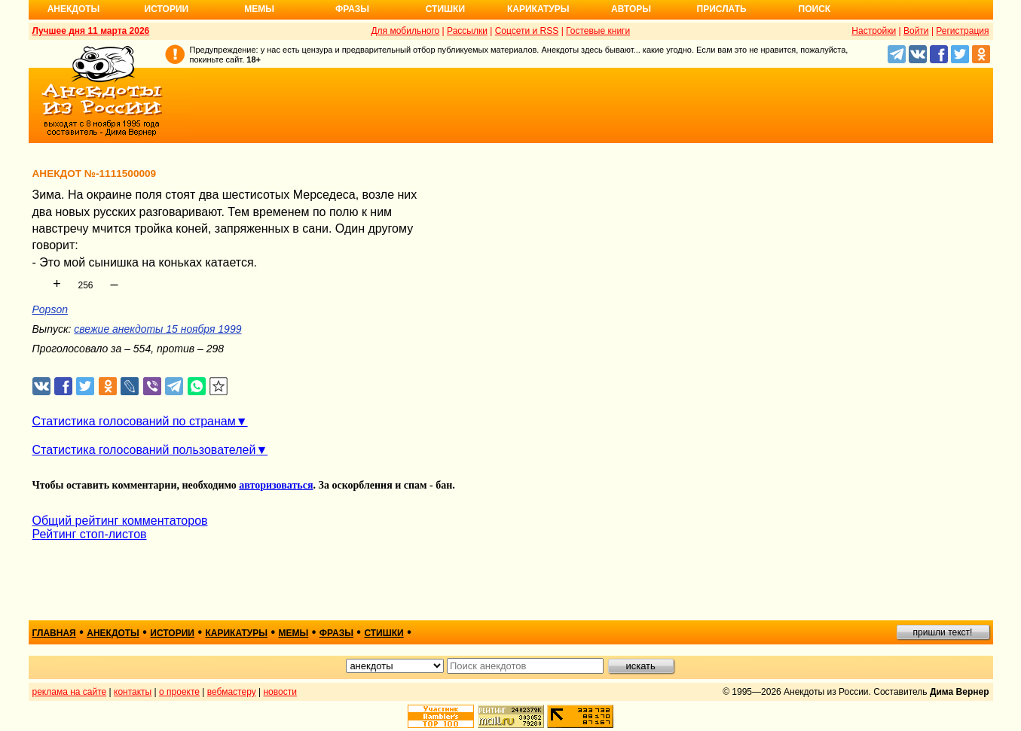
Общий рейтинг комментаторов (120, 520)
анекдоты (113, 633)
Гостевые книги (598, 31)
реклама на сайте (69, 692)
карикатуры (236, 633)
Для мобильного (405, 31)
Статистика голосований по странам (134, 421)
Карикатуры (538, 9)
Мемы (259, 9)
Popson (50, 309)
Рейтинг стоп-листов (89, 534)
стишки (383, 633)
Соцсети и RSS (527, 31)
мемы (294, 633)
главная (54, 633)
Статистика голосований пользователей (144, 449)
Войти (916, 31)
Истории (167, 9)
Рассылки (467, 31)
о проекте (179, 692)
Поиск (815, 9)
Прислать (722, 9)
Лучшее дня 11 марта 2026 (91, 31)
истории (172, 633)
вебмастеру (231, 692)
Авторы (631, 9)
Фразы (352, 9)
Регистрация (962, 31)
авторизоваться (276, 485)
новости (279, 692)
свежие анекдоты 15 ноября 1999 (157, 329)
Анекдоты (73, 9)
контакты (132, 692)
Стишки (445, 9)
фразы (336, 633)
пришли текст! (943, 632)
